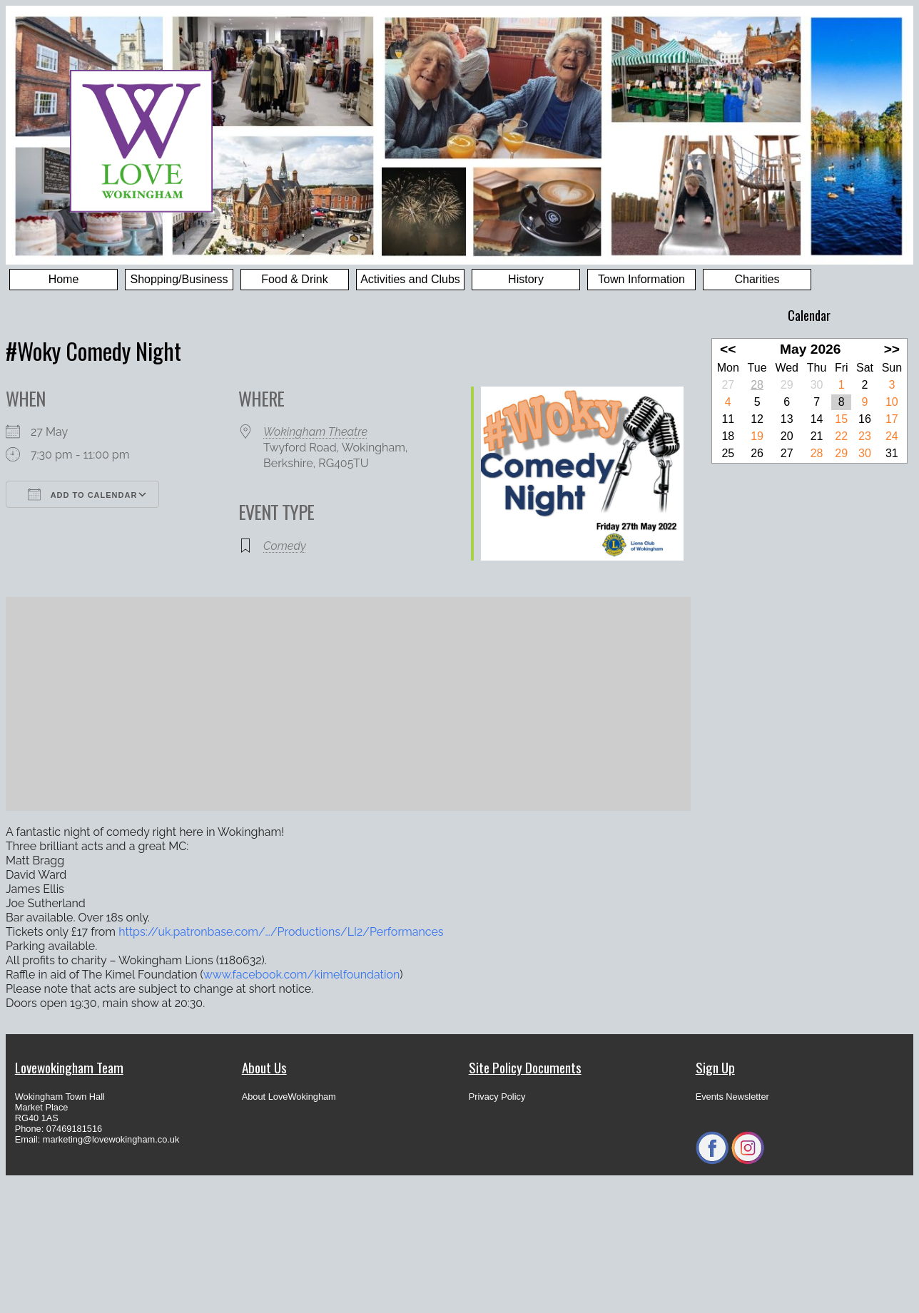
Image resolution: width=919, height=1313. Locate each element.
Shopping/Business (179, 279)
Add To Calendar (82, 494)
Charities (756, 279)
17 (891, 419)
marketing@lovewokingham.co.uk (111, 1139)
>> (892, 349)
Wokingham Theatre (315, 432)
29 (841, 453)
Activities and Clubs (410, 279)
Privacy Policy (497, 1096)
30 (864, 453)
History (526, 279)
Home (64, 279)
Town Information (641, 279)
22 (841, 436)
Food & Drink (294, 279)
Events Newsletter (732, 1096)
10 (891, 402)
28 (757, 385)
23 (864, 436)
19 (757, 436)
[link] (301, 974)
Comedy (284, 546)
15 (841, 419)
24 (891, 436)
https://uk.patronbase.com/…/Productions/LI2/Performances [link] (280, 932)
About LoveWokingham (289, 1096)
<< (728, 349)
